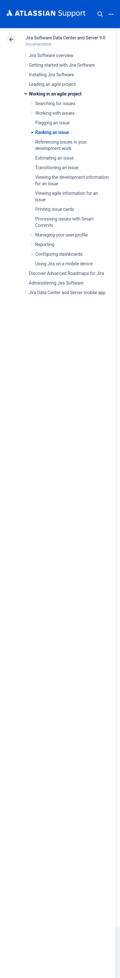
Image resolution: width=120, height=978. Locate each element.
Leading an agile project (52, 84)
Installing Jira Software (51, 74)
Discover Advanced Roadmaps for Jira (66, 273)
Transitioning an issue (56, 167)
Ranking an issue (52, 132)
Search (100, 14)
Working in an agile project (55, 93)
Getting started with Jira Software (62, 65)
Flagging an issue (52, 122)
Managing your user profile (61, 234)
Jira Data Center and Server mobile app (67, 292)
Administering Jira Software (56, 283)
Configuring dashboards (59, 254)
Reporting (44, 244)
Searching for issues (55, 103)
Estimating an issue (54, 158)
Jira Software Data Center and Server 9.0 (65, 37)
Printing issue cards (54, 209)
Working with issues (55, 113)
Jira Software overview (51, 55)
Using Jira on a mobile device (64, 263)
